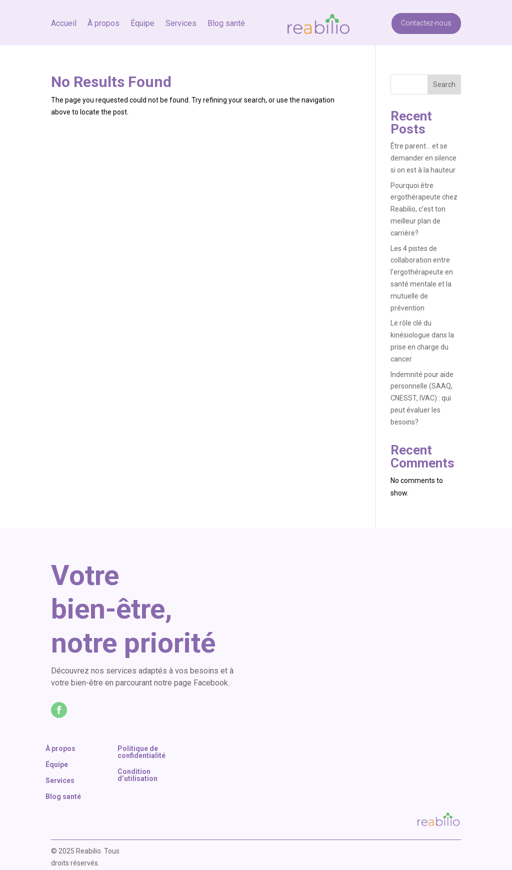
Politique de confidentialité (142, 752)
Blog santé (226, 14)
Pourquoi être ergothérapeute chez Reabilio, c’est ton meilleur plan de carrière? (424, 209)
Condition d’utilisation (138, 775)
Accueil (63, 14)
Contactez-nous (426, 14)
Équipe (142, 14)
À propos (104, 14)
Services (181, 14)
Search (444, 84)
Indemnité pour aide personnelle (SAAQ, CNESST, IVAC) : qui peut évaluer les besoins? (422, 398)
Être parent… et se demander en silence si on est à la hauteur (423, 158)
